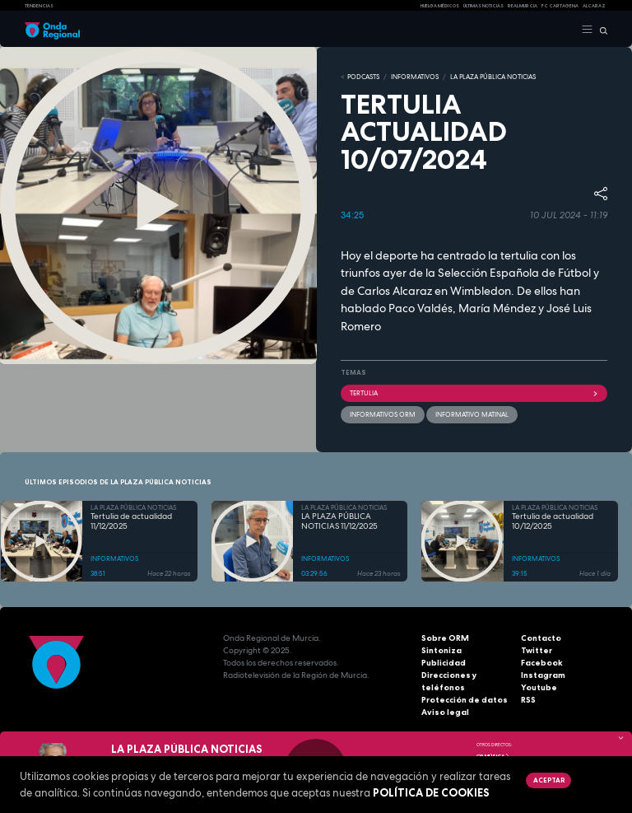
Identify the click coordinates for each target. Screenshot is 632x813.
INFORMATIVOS (415, 76)
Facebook (542, 662)
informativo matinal (472, 414)
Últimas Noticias (483, 5)
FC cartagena (560, 5)
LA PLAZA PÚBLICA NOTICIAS (493, 76)
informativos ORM (383, 414)
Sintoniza (441, 650)
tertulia (474, 393)
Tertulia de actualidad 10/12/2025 (552, 522)
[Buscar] (600, 29)
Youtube (539, 687)
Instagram (543, 675)
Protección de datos (464, 699)
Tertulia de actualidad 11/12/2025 (131, 522)
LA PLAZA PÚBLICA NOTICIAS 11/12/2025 (339, 522)
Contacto (541, 638)
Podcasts (363, 76)
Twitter (536, 650)
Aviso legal (445, 712)
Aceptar (549, 780)
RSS (528, 699)
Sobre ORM (445, 638)
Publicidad (443, 662)
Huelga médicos (440, 5)
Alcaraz (594, 5)
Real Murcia (522, 5)
